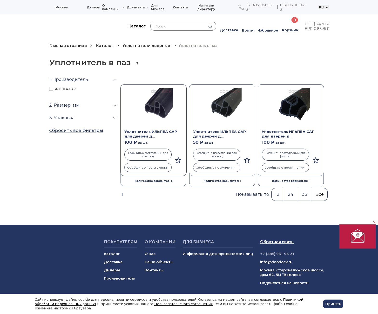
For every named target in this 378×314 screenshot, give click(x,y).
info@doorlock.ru (276, 262)
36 (304, 194)
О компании (110, 7)
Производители (119, 278)
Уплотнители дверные (146, 45)
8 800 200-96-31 (292, 7)
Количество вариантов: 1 (153, 181)
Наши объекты (159, 262)
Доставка (113, 262)
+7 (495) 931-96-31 (259, 7)
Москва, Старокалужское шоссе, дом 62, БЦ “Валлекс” (292, 272)
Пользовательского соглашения (183, 304)
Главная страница (68, 45)
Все (320, 194)
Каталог (104, 45)
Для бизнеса (157, 7)
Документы (136, 7)
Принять (333, 304)
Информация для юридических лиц (218, 253)
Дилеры (93, 7)
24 (290, 194)
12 (277, 194)
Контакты (180, 7)
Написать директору (206, 7)
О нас (150, 253)
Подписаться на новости (284, 283)
